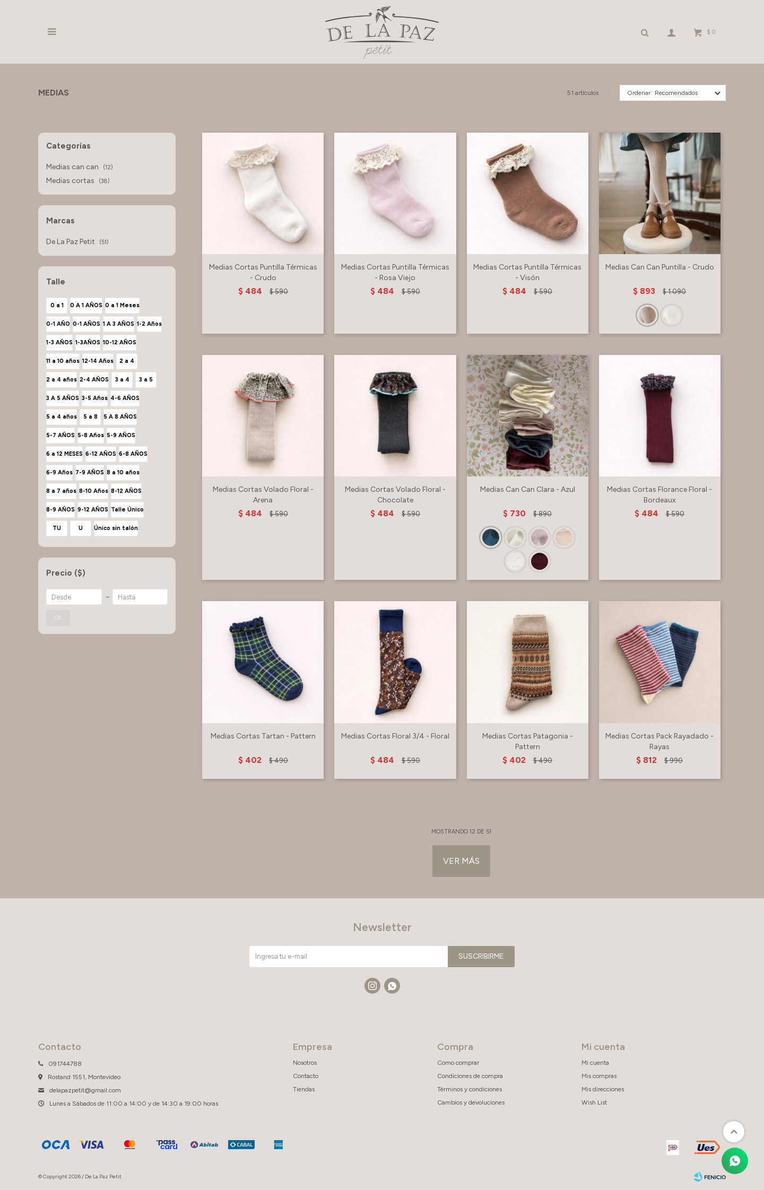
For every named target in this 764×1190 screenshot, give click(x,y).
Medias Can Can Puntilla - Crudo (659, 267)
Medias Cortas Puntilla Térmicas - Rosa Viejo (395, 272)
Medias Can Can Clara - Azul (527, 489)
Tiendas (304, 1089)
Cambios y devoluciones (471, 1102)
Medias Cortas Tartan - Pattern (263, 736)
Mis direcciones (602, 1089)
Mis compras (599, 1076)
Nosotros (305, 1062)
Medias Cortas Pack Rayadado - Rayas (659, 741)
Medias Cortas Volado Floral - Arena (263, 495)
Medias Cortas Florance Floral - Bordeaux (659, 495)
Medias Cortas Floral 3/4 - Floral (395, 736)
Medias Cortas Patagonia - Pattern (527, 741)
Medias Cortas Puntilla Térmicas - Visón (527, 272)
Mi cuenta (595, 1062)
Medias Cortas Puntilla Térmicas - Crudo (263, 272)
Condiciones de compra (470, 1076)
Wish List (594, 1102)
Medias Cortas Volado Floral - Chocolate (395, 495)
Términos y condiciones (469, 1089)
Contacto (305, 1076)
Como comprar (458, 1062)
